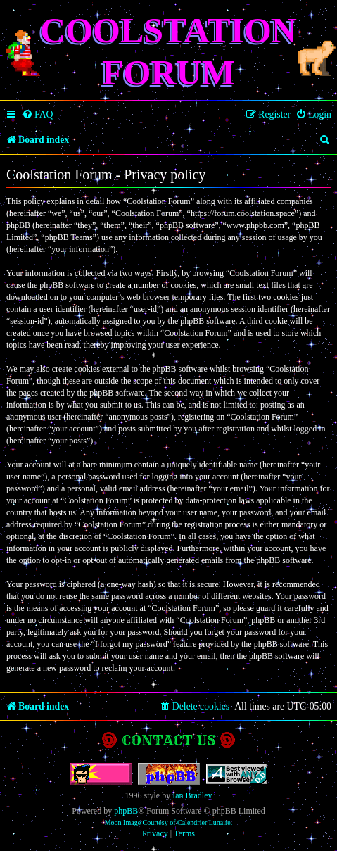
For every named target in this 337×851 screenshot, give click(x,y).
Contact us (168, 740)
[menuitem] (37, 114)
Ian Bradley (192, 795)
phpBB (126, 811)
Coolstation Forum (168, 51)
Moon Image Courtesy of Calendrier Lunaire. (169, 822)
